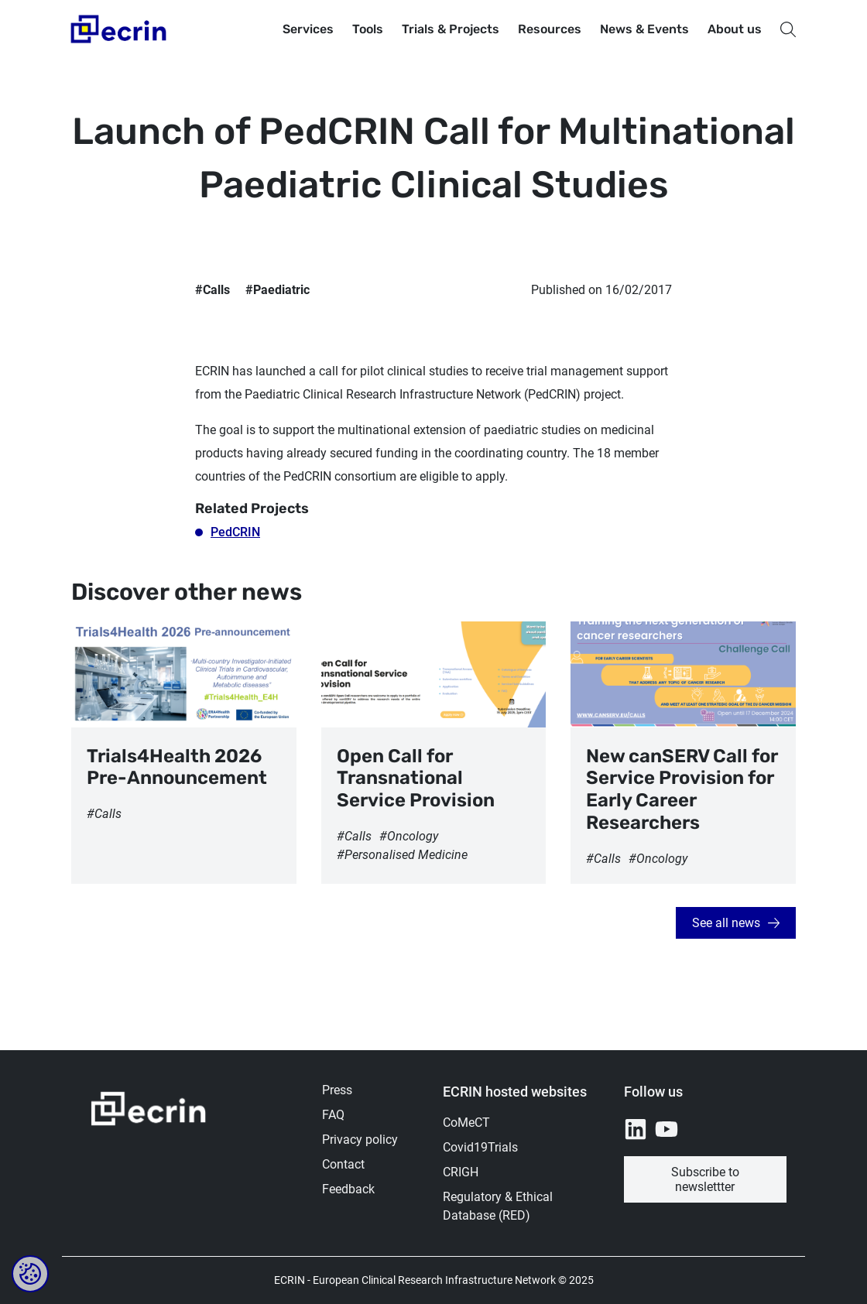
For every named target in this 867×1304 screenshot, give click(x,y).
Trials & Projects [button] (450, 29)
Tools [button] (367, 29)
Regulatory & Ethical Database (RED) (498, 1206)
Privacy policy (360, 1139)
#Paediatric (277, 289)
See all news (726, 923)
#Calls (212, 289)
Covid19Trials (480, 1147)
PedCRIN (235, 532)
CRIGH (460, 1172)
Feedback (348, 1189)
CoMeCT (466, 1122)
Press (337, 1090)
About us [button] (735, 29)
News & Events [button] (644, 29)
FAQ (333, 1114)
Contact (343, 1164)
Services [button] (308, 29)
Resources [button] (549, 29)
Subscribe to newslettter (705, 1179)
